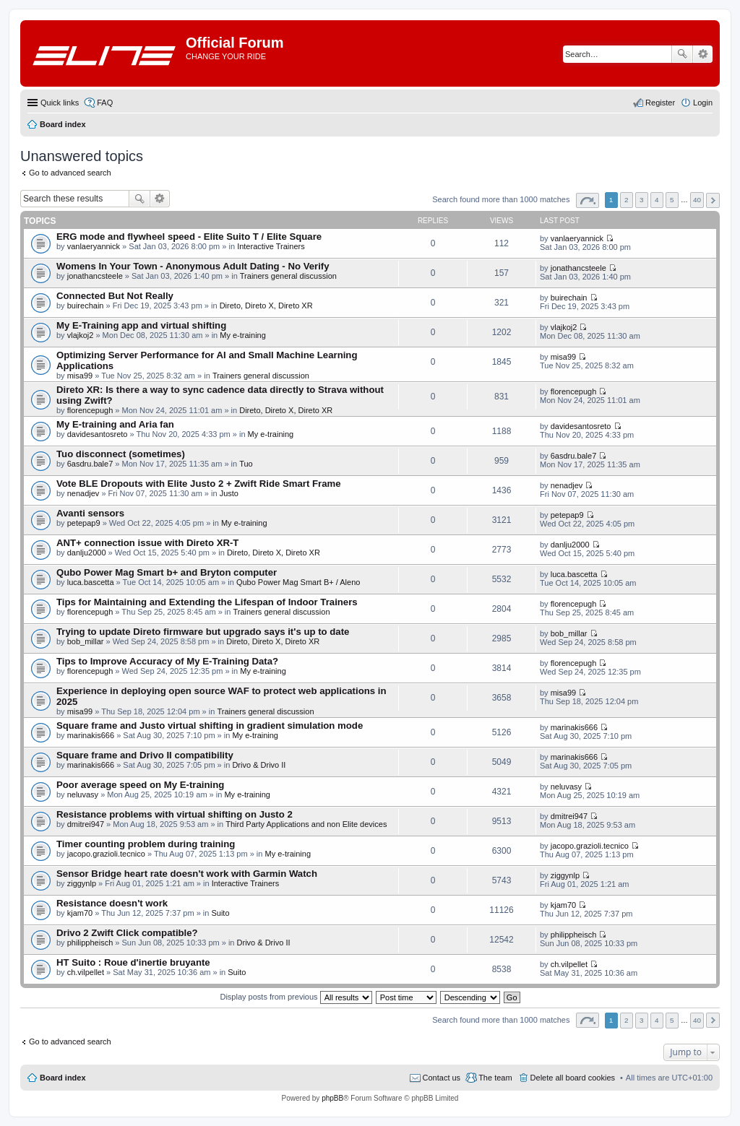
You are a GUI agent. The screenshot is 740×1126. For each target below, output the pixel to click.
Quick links (59, 102)
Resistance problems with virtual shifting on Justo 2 (174, 814)
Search (682, 54)
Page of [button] (587, 200)
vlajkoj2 (80, 335)
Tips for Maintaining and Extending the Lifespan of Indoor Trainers (207, 602)
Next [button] (713, 200)
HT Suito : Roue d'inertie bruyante (133, 962)
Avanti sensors (90, 513)
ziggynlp (81, 883)
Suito (220, 913)
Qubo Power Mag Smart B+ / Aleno (298, 582)
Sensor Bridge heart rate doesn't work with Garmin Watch (186, 873)
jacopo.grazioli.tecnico (106, 853)
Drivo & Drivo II (258, 765)
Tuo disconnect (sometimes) (120, 454)
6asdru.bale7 (90, 463)
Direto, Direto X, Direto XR (266, 305)
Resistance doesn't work (112, 903)
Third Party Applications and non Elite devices (306, 824)
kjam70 (79, 913)
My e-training (243, 335)
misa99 (79, 375)
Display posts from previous (295, 996)
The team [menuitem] (495, 1077)
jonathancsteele (95, 276)
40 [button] (697, 200)
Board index (63, 1077)
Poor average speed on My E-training (140, 784)
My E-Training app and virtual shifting (141, 325)
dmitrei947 (85, 824)
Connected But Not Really (114, 295)
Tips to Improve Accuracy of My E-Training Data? (167, 661)
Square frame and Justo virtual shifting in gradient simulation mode (209, 725)
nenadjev (83, 493)
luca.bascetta (90, 582)
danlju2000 (86, 552)
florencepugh (90, 410)
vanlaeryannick (93, 246)
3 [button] (642, 200)
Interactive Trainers (271, 246)
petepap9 (83, 523)
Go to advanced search (70, 172)
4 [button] (657, 200)
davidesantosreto (97, 434)
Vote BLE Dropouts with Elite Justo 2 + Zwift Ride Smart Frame (198, 483)
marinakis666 (90, 735)
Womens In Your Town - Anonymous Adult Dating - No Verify (193, 266)
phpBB (332, 1098)
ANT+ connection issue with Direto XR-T (147, 542)
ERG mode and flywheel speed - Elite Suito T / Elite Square (189, 236)
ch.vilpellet (85, 972)
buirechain (85, 305)
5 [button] (672, 200)
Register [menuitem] (660, 102)
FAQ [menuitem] (105, 102)
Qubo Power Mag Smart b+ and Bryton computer (166, 572)
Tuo (246, 463)
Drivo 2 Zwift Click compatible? (127, 932)
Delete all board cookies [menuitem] (572, 1077)
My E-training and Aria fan (115, 424)
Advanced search (703, 54)
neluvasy (82, 794)
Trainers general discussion (288, 276)
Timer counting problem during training (145, 844)
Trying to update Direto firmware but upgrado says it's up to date (202, 631)
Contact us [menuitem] (442, 1077)
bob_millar (85, 641)
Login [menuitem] (703, 102)
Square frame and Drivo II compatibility (144, 755)
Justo (229, 493)
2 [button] (626, 200)
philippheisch (90, 942)
